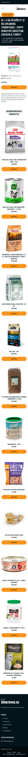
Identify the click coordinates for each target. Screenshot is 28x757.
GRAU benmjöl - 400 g (14, 444)
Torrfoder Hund (16, 76)
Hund (9, 76)
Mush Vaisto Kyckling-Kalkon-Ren (14, 490)
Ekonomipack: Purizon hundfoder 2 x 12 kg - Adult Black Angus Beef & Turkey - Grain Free (14, 257)
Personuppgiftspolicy (9, 754)
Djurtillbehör (7, 14)
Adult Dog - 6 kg (14, 351)
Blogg (5, 727)
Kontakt (14, 752)
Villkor (19, 752)
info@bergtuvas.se (6, 2)
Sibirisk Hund (7, 724)
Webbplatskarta (20, 754)
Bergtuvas (7, 721)
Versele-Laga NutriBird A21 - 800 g (14, 628)
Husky (5, 718)
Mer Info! (14, 87)
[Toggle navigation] (3, 8)
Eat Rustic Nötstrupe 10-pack (14, 535)
